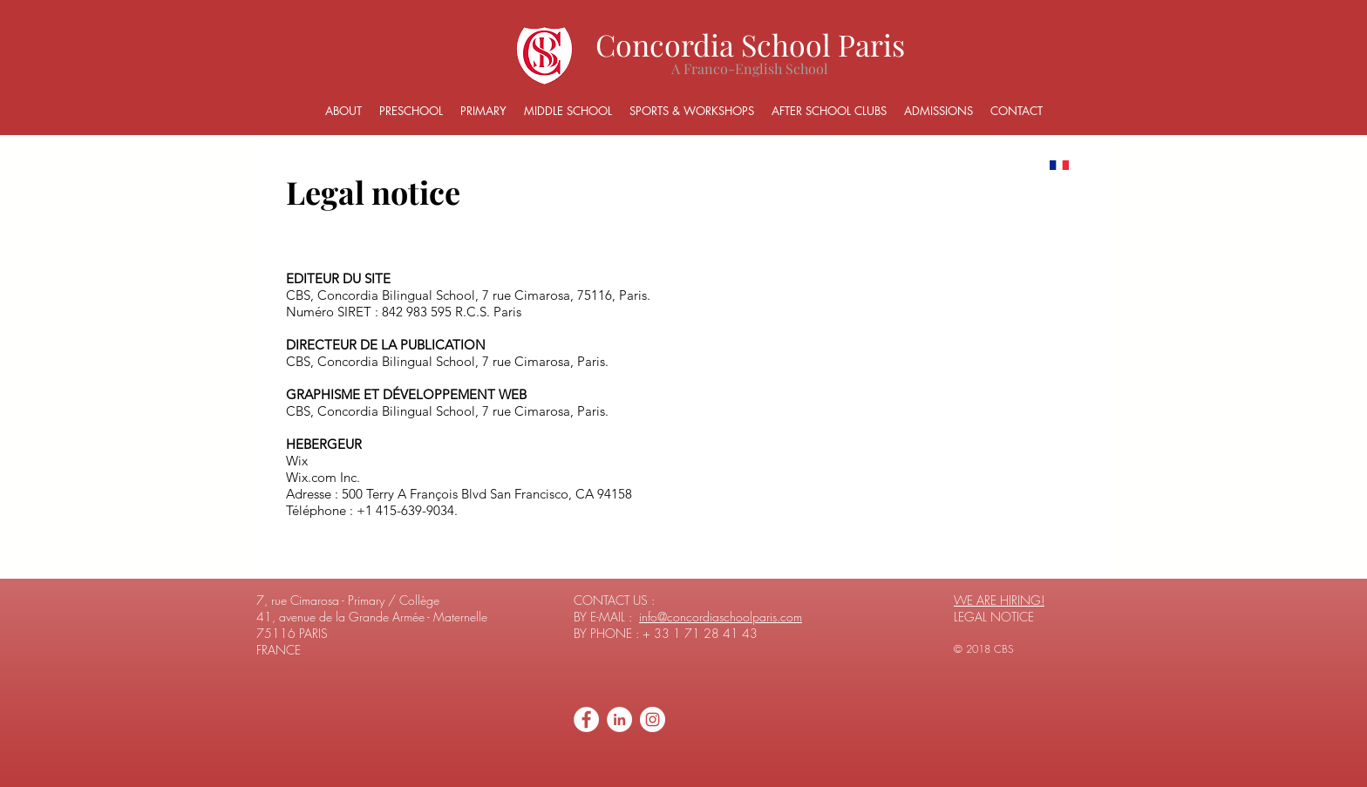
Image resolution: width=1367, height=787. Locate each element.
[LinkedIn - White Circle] (619, 719)
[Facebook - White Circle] (586, 719)
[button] (343, 111)
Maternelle (460, 616)
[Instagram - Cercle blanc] (652, 719)
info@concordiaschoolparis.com (720, 616)
